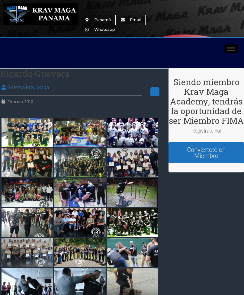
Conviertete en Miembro (206, 152)
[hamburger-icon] (231, 48)
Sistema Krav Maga (28, 87)
